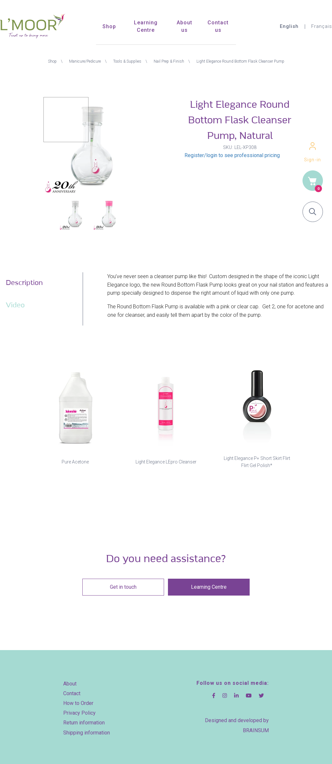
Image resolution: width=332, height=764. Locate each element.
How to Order (78, 701)
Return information (84, 720)
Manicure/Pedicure (85, 61)
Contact (71, 691)
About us (184, 26)
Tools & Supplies (127, 61)
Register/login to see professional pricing (232, 155)
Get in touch (124, 587)
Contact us (218, 26)
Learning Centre (146, 26)
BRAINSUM (256, 728)
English (287, 26)
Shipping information (86, 730)
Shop (109, 26)
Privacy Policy (79, 711)
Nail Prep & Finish (169, 61)
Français (321, 26)
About (70, 681)
